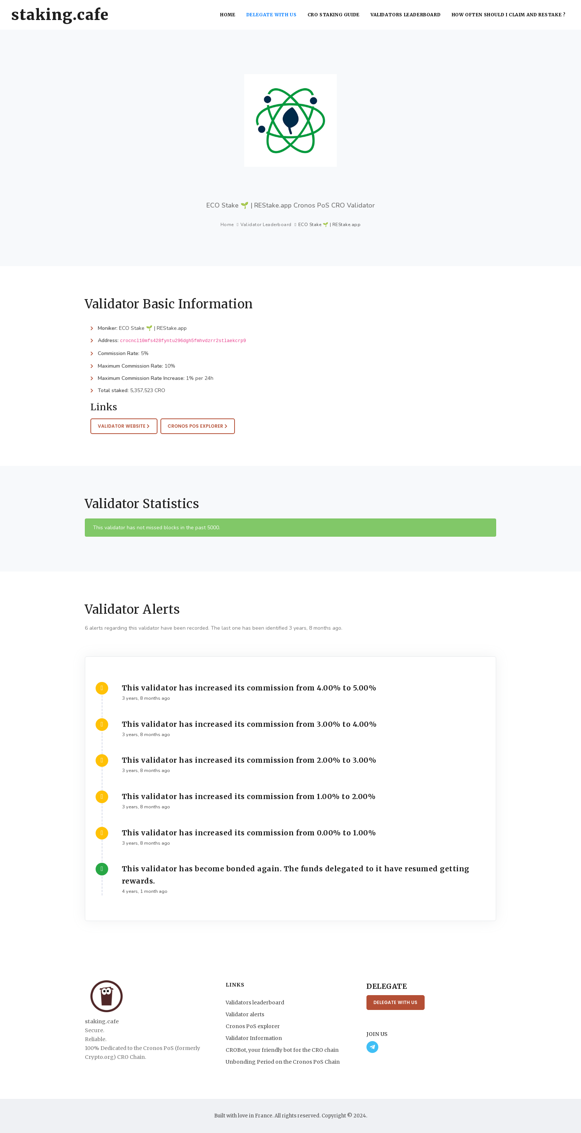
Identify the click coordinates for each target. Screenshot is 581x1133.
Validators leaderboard (407, 14)
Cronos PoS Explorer (198, 426)
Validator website (124, 426)
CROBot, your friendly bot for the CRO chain (282, 1050)
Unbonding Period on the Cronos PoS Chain (283, 1062)
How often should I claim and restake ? (508, 14)
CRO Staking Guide (336, 14)
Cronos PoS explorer (253, 1026)
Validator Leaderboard (266, 225)
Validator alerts (245, 1014)
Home (230, 14)
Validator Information (254, 1038)
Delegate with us (274, 14)
